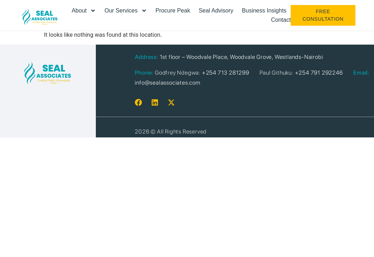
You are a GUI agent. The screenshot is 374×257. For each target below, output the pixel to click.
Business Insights (264, 10)
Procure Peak (173, 10)
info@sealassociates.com (167, 82)
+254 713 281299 (225, 72)
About (84, 10)
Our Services (125, 10)
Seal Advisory (216, 10)
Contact (281, 20)
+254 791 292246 (319, 72)
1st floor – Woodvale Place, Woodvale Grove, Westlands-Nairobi (241, 57)
